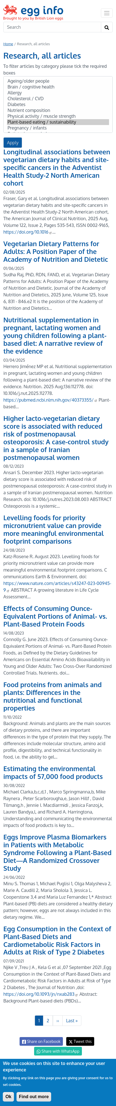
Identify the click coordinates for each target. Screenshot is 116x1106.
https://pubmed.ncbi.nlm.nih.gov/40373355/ (50, 400)
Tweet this (80, 1041)
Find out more (34, 1096)
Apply (12, 142)
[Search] (52, 27)
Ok (8, 1096)
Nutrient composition (58, 110)
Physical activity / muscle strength (58, 116)
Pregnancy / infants (58, 128)
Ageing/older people (58, 81)
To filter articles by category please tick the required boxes (55, 69)
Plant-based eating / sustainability (58, 122)
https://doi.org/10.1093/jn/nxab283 (40, 994)
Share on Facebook (41, 1041)
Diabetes (58, 104)
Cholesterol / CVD (58, 99)
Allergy (58, 93)
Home (8, 44)
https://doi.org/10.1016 (27, 232)
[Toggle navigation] (107, 12)
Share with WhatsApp (58, 1051)
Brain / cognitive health (58, 87)
